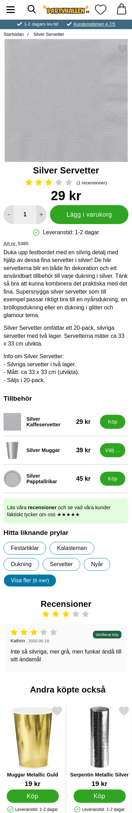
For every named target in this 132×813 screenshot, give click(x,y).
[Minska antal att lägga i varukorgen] (9, 214)
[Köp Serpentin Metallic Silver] (100, 795)
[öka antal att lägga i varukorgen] (41, 214)
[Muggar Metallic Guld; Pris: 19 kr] (32, 746)
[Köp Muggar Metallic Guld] (33, 795)
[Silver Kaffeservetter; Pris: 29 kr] (50, 422)
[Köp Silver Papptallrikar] (112, 479)
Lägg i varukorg (89, 214)
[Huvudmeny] (10, 9)
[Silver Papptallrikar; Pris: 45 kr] (50, 478)
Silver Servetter (48, 34)
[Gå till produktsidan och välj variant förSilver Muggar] (112, 450)
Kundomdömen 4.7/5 (94, 24)
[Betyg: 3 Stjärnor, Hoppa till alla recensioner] (66, 183)
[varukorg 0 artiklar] (121, 9)
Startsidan (14, 34)
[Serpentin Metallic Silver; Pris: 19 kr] (99, 746)
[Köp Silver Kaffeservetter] (112, 422)
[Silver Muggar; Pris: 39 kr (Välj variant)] (50, 450)
